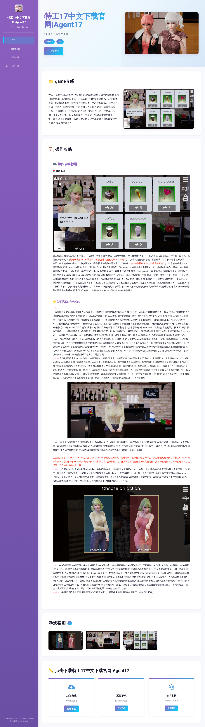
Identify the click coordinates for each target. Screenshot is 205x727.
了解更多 (121, 708)
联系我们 (171, 708)
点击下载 (71, 708)
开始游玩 (54, 51)
